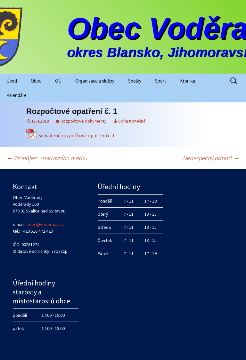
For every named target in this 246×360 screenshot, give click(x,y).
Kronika (187, 81)
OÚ (58, 81)
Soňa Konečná (131, 121)
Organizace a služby (94, 81)
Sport (160, 81)
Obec (36, 81)
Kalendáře (16, 95)
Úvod (11, 81)
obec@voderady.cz (45, 224)
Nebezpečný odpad (211, 158)
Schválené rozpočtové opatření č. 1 (76, 135)
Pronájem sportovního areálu (46, 158)
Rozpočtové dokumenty (84, 121)
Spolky (134, 81)
